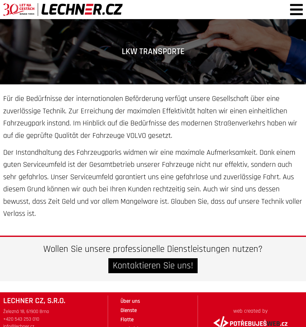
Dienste (128, 310)
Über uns (130, 301)
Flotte (127, 319)
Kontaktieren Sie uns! (153, 266)
